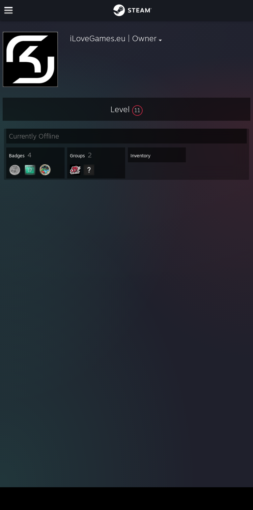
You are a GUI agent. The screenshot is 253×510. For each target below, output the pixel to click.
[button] (126, 109)
